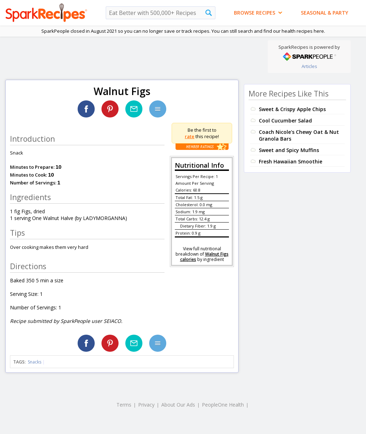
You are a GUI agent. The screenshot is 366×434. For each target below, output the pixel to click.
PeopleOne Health (223, 404)
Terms (123, 404)
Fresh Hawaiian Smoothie (290, 161)
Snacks (34, 362)
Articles (309, 66)
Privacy (146, 404)
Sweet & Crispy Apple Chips (292, 109)
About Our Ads (178, 404)
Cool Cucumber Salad (285, 120)
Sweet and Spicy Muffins (289, 150)
